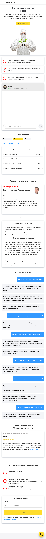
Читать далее (34, 449)
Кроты (17, 143)
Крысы (5, 143)
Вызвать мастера (23, 23)
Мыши (11, 143)
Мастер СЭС (10, 2)
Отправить (23, 512)
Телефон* (6, 501)
